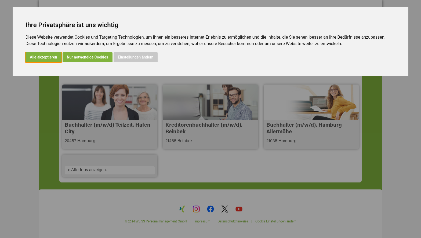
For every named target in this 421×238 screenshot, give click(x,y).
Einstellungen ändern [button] (136, 57)
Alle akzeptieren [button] (43, 57)
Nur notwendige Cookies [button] (87, 57)
